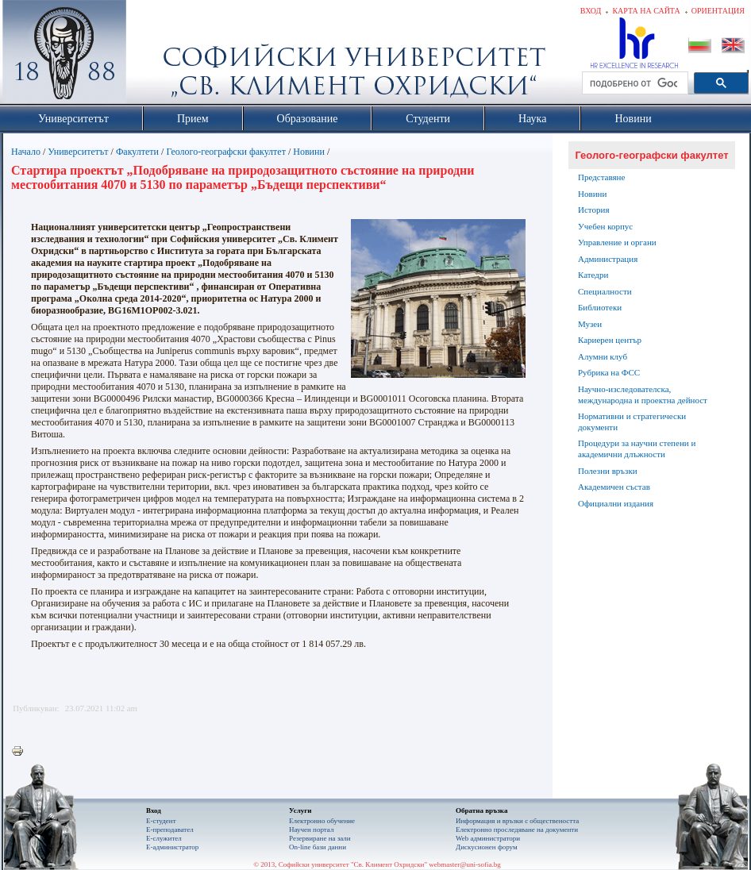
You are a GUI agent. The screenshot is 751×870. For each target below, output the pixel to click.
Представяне (601, 177)
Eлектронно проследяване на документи (517, 829)
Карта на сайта (646, 10)
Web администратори (488, 838)
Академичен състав (614, 486)
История (593, 209)
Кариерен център (609, 340)
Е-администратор (172, 847)
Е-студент (161, 821)
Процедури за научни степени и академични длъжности (636, 448)
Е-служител (164, 838)
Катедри (593, 274)
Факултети (137, 151)
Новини (309, 151)
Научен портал (311, 829)
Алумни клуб (602, 356)
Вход (591, 10)
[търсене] (633, 83)
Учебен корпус (605, 226)
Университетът (78, 151)
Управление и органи (617, 242)
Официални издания (615, 503)
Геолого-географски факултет (226, 151)
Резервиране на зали (320, 838)
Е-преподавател (170, 829)
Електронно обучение (322, 821)
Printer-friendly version (21, 752)
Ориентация (718, 10)
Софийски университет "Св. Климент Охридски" (154, 55)
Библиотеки (600, 307)
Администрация (607, 259)
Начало (25, 151)
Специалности (605, 291)
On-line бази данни (317, 847)
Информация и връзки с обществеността (517, 821)
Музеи (590, 324)
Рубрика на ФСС (609, 372)
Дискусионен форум (487, 847)
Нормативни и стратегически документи (632, 421)
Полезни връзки (607, 470)
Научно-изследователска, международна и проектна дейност (642, 394)
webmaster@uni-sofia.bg (465, 864)
